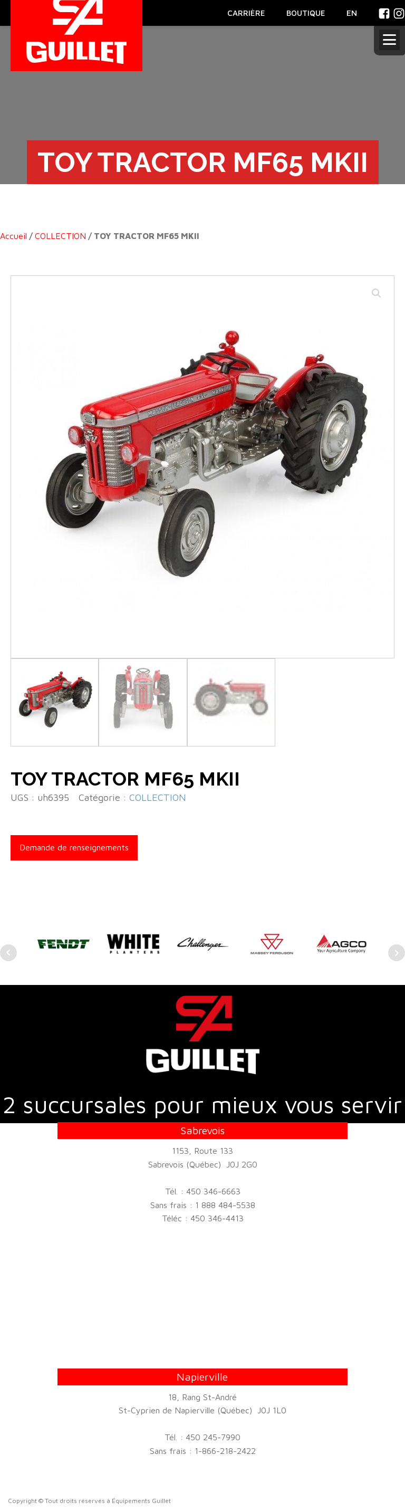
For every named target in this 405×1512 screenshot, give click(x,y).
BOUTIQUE (305, 12)
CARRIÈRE (246, 12)
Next (396, 952)
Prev (8, 952)
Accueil (13, 236)
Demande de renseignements (74, 847)
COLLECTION (60, 236)
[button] (376, 293)
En (351, 12)
